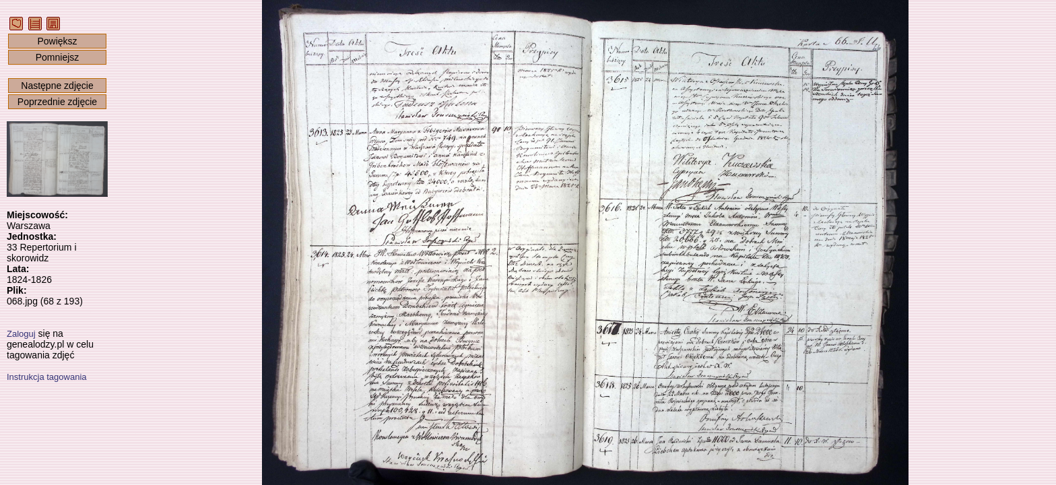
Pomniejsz (57, 57)
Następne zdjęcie (57, 85)
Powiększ (57, 41)
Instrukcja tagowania (47, 377)
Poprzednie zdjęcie (57, 101)
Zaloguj (21, 334)
